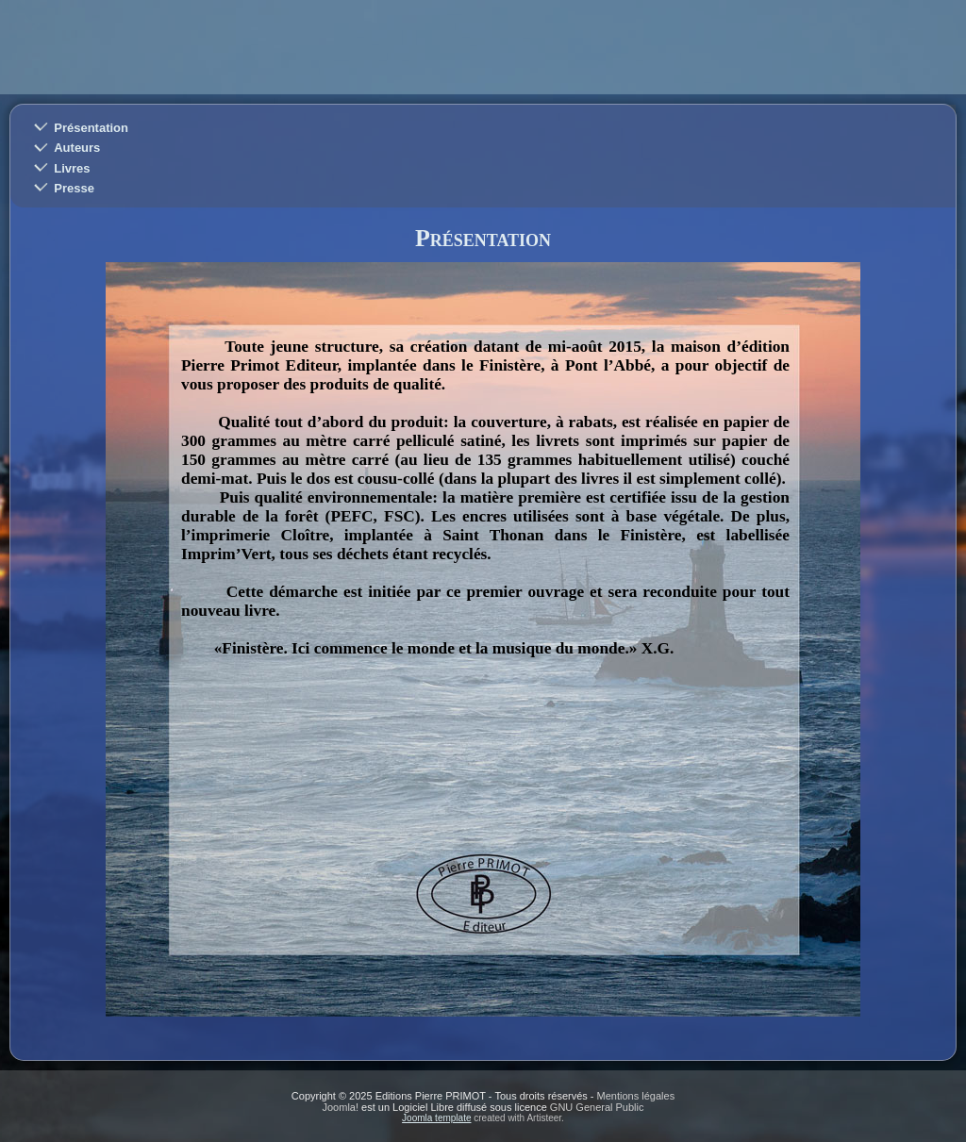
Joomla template (436, 1118)
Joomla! (341, 1107)
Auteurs (77, 148)
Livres (72, 168)
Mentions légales (636, 1095)
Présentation (91, 128)
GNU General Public (597, 1107)
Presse (74, 188)
